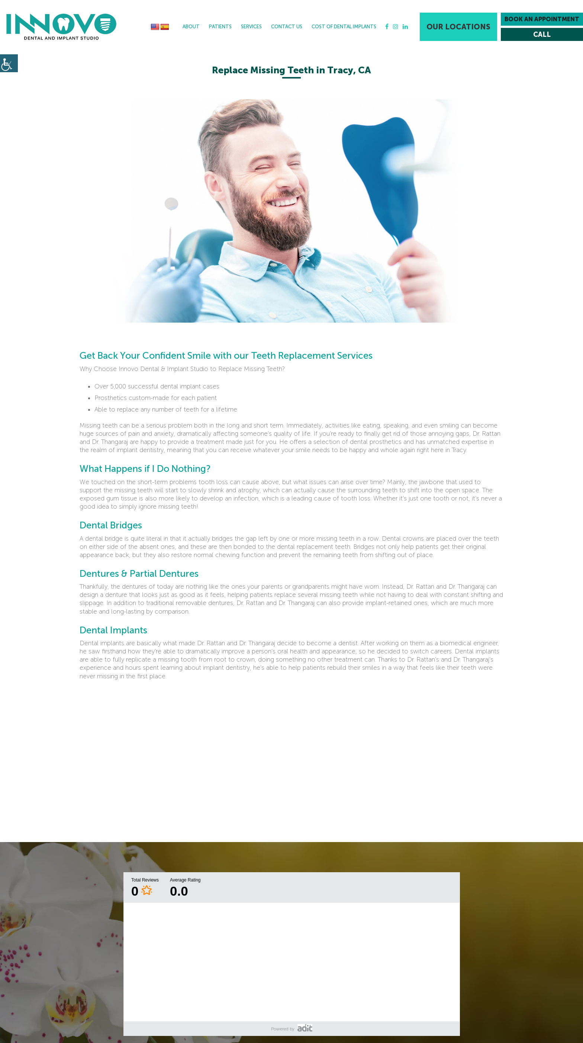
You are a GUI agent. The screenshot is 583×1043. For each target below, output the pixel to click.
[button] (61, 26)
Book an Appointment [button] (542, 19)
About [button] (191, 26)
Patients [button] (220, 26)
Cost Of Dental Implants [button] (344, 26)
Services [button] (251, 26)
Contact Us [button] (286, 26)
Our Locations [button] (458, 26)
